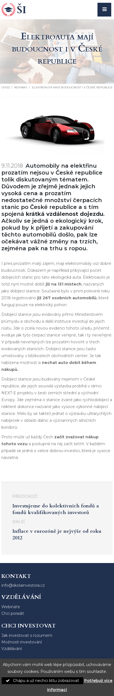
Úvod (5, 87)
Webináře (10, 606)
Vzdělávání (11, 648)
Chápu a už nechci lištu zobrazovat (42, 680)
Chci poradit (12, 613)
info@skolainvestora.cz (23, 585)
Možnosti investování (21, 642)
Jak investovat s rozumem (26, 635)
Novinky (21, 87)
